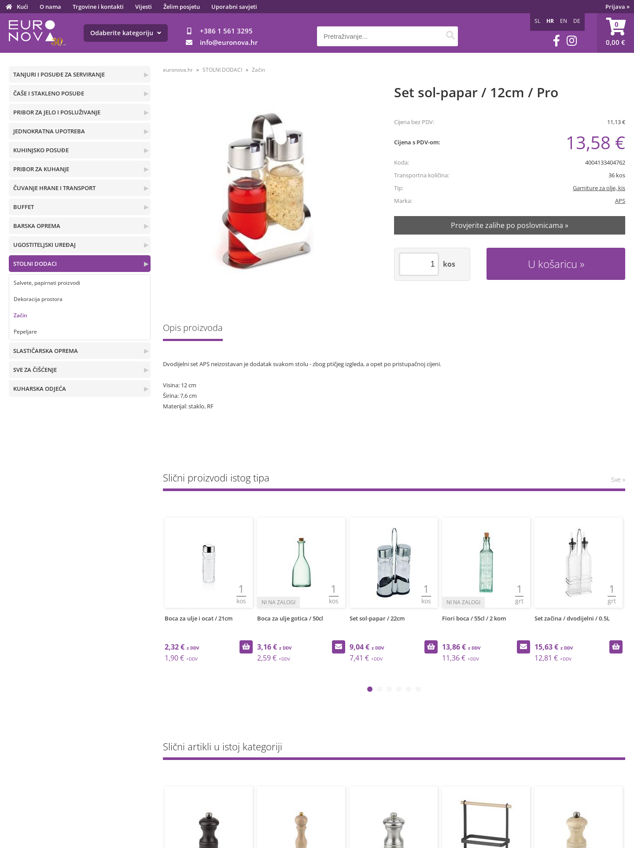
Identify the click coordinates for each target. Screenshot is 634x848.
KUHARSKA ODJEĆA (39, 389)
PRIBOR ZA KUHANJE (41, 169)
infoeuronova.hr (229, 42)
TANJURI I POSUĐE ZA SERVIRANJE (59, 74)
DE (576, 21)
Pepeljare (25, 331)
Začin (20, 315)
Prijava (617, 7)
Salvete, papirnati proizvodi (47, 282)
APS (620, 201)
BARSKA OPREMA (36, 226)
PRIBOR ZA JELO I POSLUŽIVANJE (56, 112)
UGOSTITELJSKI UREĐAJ (44, 245)
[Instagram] (572, 41)
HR (550, 21)
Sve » (618, 479)
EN (563, 21)
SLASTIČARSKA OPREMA (45, 351)
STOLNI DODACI (35, 264)
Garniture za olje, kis (599, 188)
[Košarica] (615, 33)
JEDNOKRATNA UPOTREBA (49, 131)
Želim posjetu (181, 7)
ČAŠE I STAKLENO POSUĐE (48, 93)
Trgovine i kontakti (98, 7)
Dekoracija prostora (38, 299)
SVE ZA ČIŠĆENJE (35, 370)
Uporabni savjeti (234, 7)
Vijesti (143, 7)
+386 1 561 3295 (226, 30)
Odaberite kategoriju (125, 33)
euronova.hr (178, 69)
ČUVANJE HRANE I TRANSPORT (54, 188)
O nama (50, 7)
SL (537, 21)
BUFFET (23, 207)
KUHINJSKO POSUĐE (41, 150)
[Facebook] (556, 41)
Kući (22, 7)
